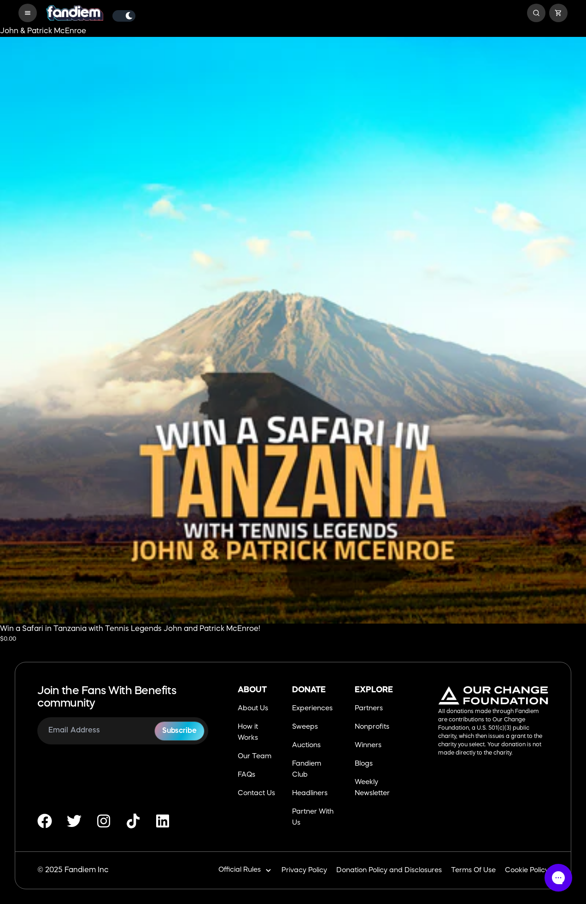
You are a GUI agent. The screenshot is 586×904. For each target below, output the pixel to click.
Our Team (254, 756)
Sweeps (305, 727)
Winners (368, 745)
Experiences (312, 708)
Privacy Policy (304, 870)
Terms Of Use (473, 870)
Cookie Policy (527, 870)
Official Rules (245, 870)
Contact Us (256, 793)
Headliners (310, 793)
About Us (253, 708)
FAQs (246, 775)
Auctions (306, 745)
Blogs (364, 764)
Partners (369, 708)
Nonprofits (372, 727)
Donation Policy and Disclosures (389, 870)
